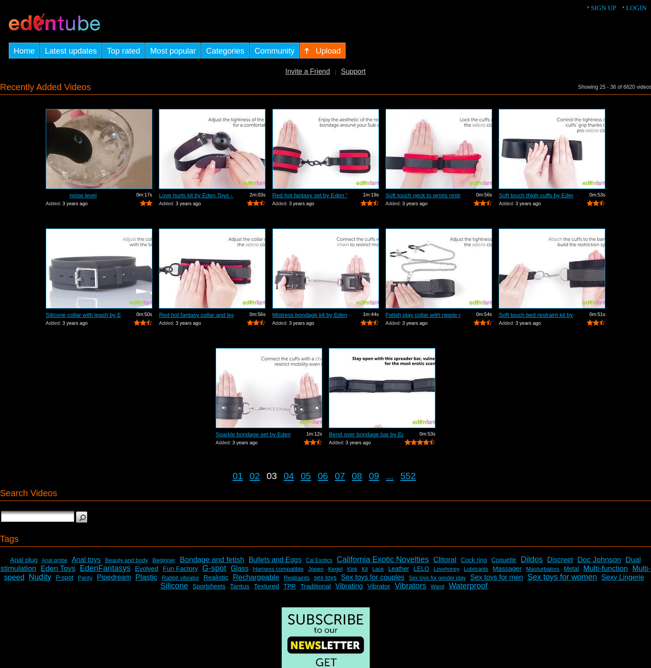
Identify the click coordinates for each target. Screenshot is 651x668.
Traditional (315, 586)
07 (340, 476)
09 (374, 476)
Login (636, 7)
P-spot (64, 577)
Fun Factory (180, 568)
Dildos (532, 559)
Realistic (215, 577)
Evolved (146, 568)
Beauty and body (126, 560)
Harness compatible (278, 569)
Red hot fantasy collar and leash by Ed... (196, 315)
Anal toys (86, 559)
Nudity (40, 577)
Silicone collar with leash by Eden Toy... (83, 315)
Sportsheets (209, 586)
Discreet (560, 559)
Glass (240, 568)
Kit (365, 569)
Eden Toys (57, 568)
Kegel (335, 569)
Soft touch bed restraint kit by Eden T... (536, 315)
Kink (352, 569)
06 (323, 476)
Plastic (147, 577)
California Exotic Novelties (383, 559)
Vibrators (411, 585)
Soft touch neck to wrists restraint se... (423, 195)
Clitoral (444, 559)
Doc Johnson (599, 559)
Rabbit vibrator (180, 577)
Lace (378, 569)
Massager (507, 568)
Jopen (316, 569)
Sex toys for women (562, 577)
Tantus (239, 586)
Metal (571, 568)
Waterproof (468, 585)
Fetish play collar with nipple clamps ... (423, 315)
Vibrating (349, 586)
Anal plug (24, 559)
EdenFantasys (105, 568)
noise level (83, 195)
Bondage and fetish (212, 559)
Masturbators (542, 569)
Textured (267, 586)
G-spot (214, 568)
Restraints (297, 577)
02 (255, 476)
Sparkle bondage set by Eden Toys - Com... (253, 434)
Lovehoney (447, 569)
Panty (85, 577)
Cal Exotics (319, 560)
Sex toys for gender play (437, 578)
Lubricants (476, 569)
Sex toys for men (496, 577)
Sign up (603, 7)
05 (306, 476)
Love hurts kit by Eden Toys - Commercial (196, 195)
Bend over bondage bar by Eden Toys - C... (366, 434)
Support (353, 71)
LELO (421, 568)
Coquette (503, 559)
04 (288, 476)
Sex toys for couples (373, 577)
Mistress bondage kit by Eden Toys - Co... (309, 315)
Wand (438, 587)
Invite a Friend (307, 71)
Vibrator (379, 586)
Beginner (163, 560)
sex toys (325, 577)
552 (408, 476)
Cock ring (474, 559)
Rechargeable (256, 577)
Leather (398, 568)
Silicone (174, 585)
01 (237, 476)
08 (357, 476)
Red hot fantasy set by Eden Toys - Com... (309, 195)
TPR (289, 586)
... (390, 476)
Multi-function (605, 568)
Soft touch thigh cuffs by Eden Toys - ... (536, 195)
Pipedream (114, 577)
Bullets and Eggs (275, 559)
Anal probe (54, 560)
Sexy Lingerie (622, 577)
